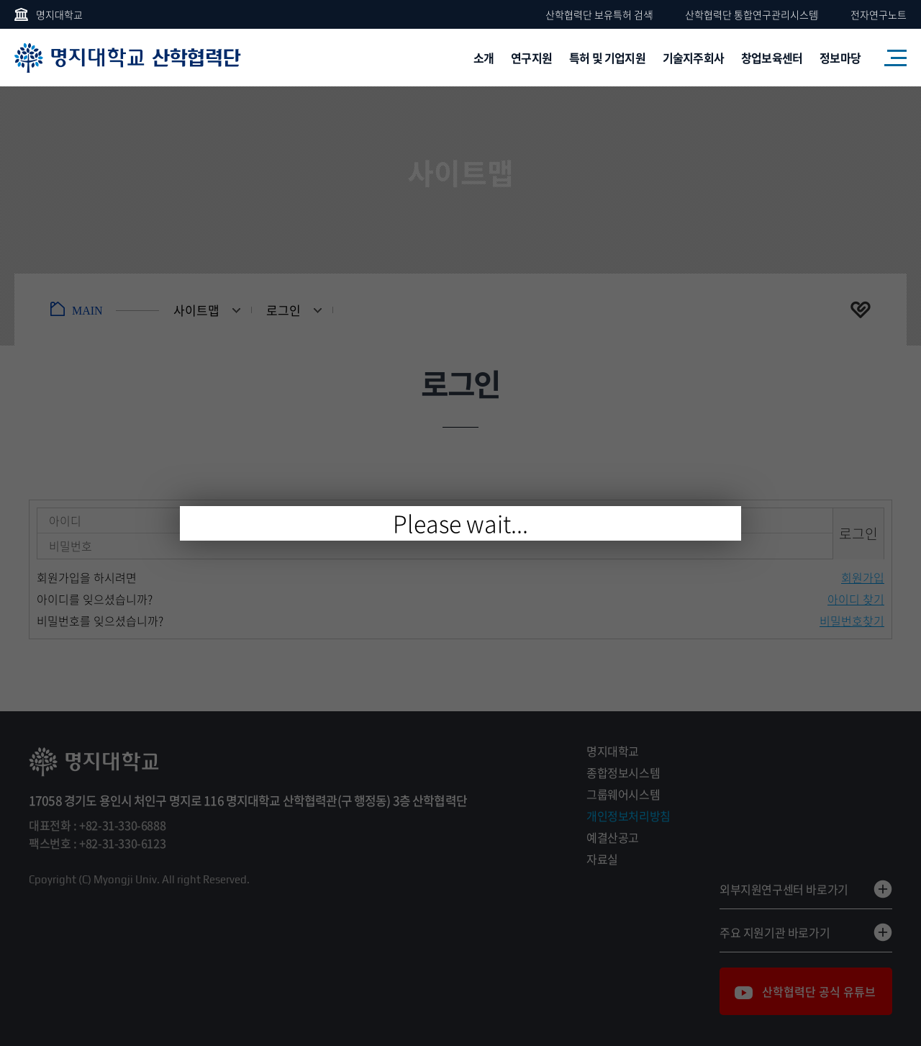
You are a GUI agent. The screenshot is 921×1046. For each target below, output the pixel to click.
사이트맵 (889, 57)
